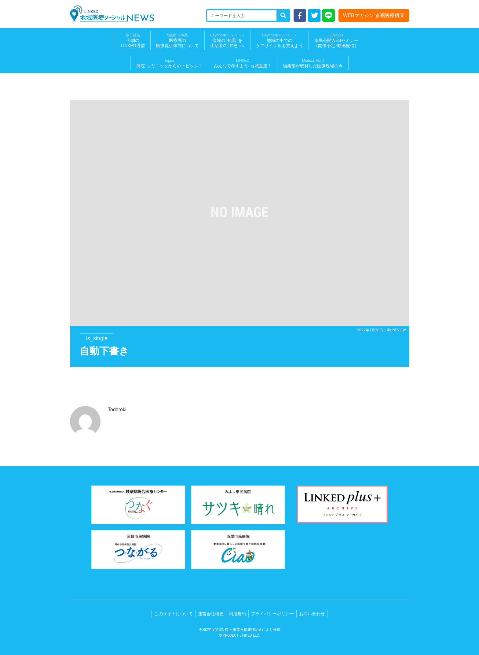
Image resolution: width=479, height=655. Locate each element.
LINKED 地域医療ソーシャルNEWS (112, 13)
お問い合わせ (312, 613)
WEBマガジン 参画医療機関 (373, 15)
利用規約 (237, 613)
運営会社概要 (211, 613)
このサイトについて (173, 613)
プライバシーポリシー (272, 613)
